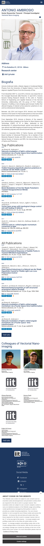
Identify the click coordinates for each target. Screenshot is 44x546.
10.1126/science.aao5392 (11, 231)
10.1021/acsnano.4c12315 (12, 257)
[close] (40, 493)
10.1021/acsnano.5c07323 (12, 277)
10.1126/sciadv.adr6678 (11, 157)
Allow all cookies (21, 536)
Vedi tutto (6, 335)
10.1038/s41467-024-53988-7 (13, 174)
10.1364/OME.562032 (10, 294)
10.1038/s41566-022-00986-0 (13, 212)
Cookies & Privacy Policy (10, 531)
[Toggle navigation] (41, 2)
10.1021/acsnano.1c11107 (12, 194)
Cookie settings (21, 541)
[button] (40, 17)
